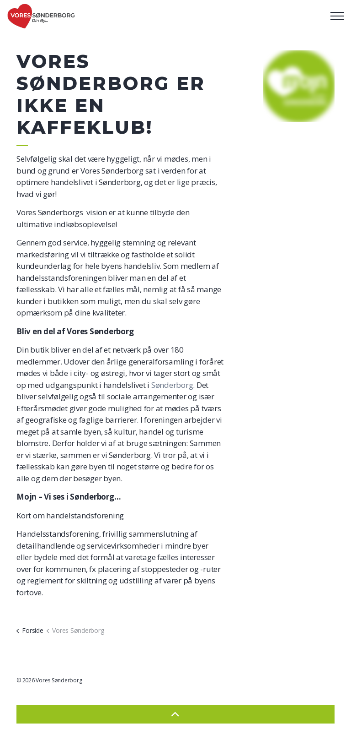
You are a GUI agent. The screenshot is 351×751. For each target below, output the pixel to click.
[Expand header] (337, 16)
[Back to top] (175, 714)
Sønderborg (172, 385)
